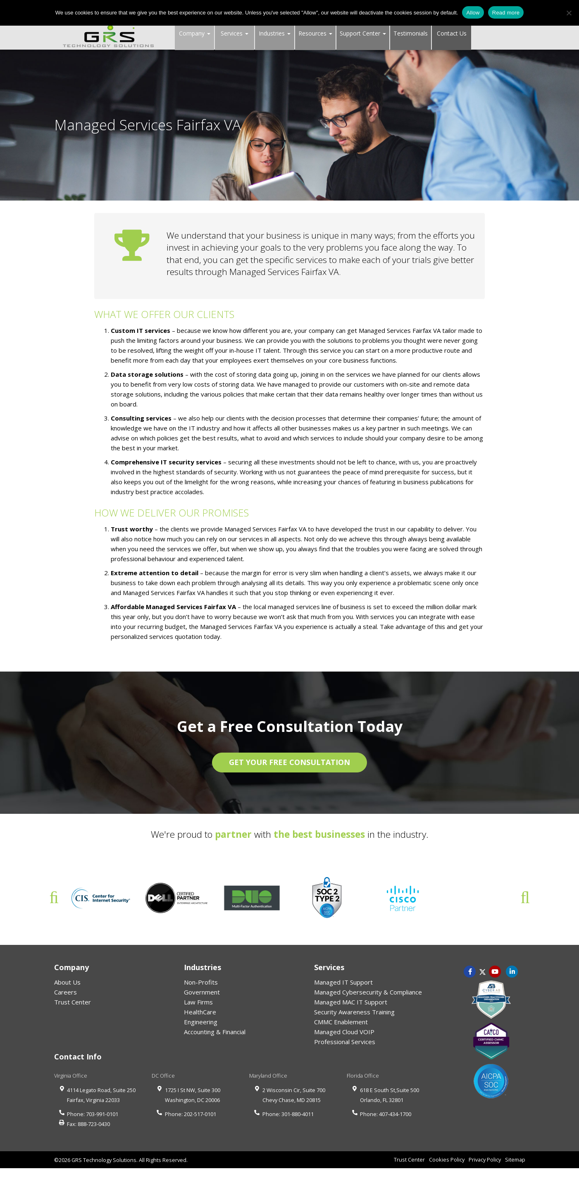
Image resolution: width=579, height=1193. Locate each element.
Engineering (200, 1022)
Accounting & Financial (214, 1032)
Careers (65, 992)
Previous (54, 897)
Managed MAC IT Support (350, 1002)
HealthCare (200, 1012)
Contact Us (452, 33)
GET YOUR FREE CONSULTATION (289, 762)
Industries (275, 33)
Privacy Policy (485, 1159)
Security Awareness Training (354, 1012)
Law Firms (198, 1002)
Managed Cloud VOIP (344, 1032)
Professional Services (344, 1042)
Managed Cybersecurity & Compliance (368, 992)
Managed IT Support (343, 982)
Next (525, 897)
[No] (569, 13)
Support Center (363, 33)
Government (202, 992)
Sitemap (515, 1159)
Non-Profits (201, 982)
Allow (472, 13)
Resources (315, 33)
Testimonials (410, 33)
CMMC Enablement (341, 1022)
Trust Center (72, 1002)
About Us (67, 982)
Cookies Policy (447, 1159)
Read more (506, 13)
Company (194, 33)
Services (234, 33)
